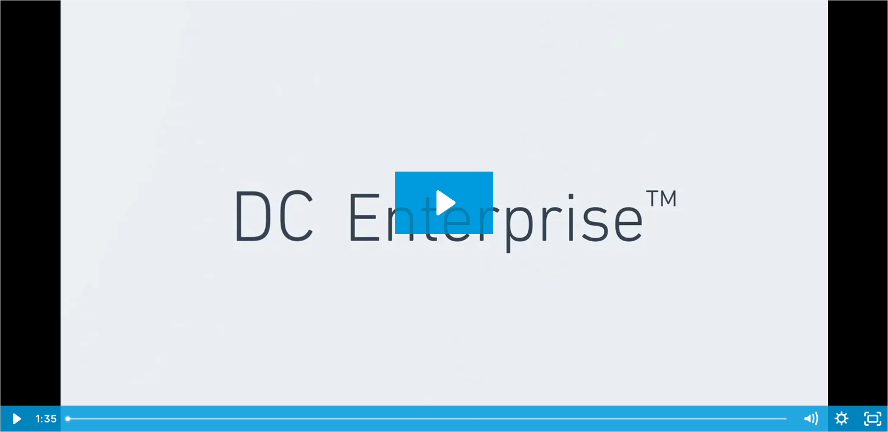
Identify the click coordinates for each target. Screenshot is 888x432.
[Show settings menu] (841, 419)
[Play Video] (15, 419)
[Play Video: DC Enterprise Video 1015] (444, 203)
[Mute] (810, 419)
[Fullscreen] (872, 419)
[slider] (427, 419)
